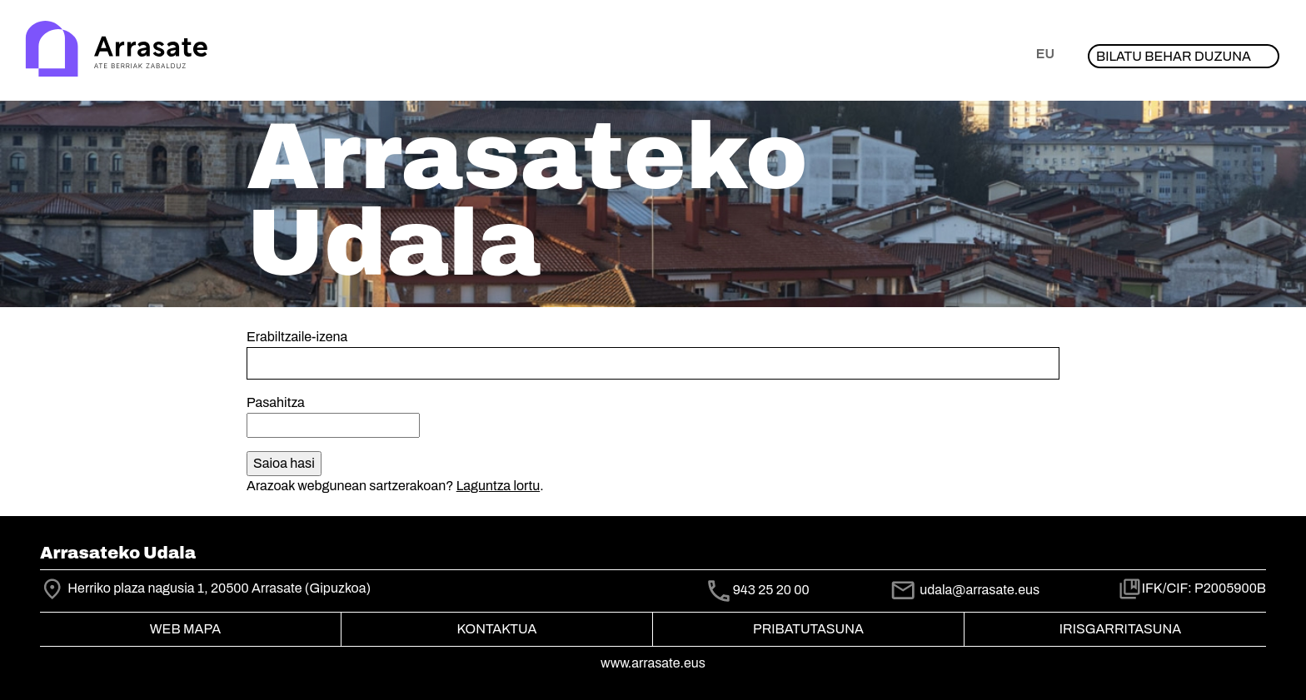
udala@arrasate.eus (964, 590)
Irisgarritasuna (1120, 629)
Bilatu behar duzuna (1173, 56)
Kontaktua (497, 629)
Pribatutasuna (808, 629)
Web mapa (185, 629)
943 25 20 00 (771, 590)
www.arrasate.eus (653, 663)
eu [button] (1045, 54)
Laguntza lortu (498, 486)
